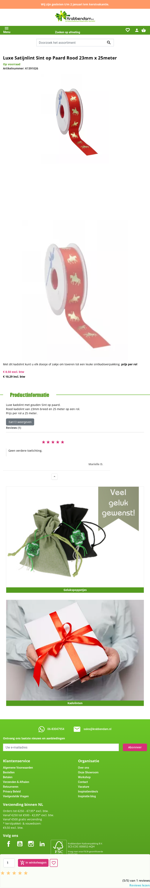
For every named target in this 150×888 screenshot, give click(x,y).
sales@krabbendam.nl (97, 729)
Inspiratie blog (87, 796)
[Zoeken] (75, 42)
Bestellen (9, 772)
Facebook (9, 840)
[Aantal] (9, 863)
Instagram (31, 840)
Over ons (83, 767)
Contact (83, 782)
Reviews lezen (139, 885)
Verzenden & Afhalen (16, 782)
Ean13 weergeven (20, 422)
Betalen (7, 777)
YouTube (20, 840)
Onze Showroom (88, 772)
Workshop (84, 777)
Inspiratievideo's (88, 791)
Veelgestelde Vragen (16, 796)
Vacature (83, 786)
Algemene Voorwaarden (18, 767)
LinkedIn (42, 840)
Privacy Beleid (12, 791)
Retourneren (10, 786)
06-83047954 (55, 729)
